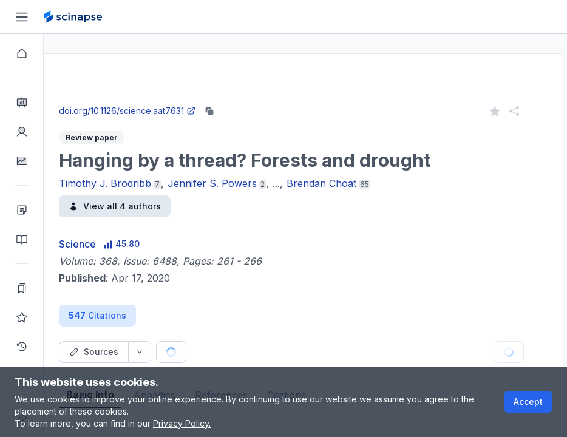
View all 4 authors (158, 206)
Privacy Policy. (182, 423)
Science (121, 244)
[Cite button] (261, 352)
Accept (528, 401)
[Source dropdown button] (183, 352)
